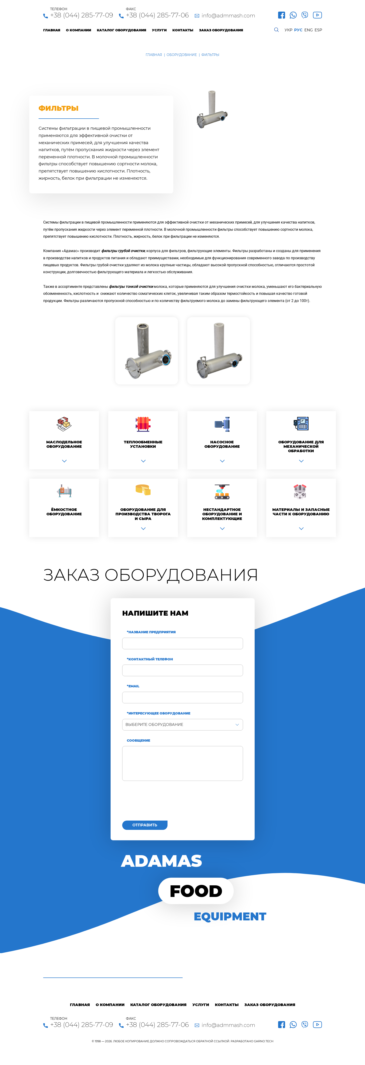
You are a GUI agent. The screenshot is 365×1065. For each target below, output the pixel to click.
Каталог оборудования (121, 30)
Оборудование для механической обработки (301, 446)
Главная (51, 30)
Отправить (144, 825)
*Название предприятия (151, 632)
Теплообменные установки (143, 444)
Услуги (159, 30)
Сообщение (138, 741)
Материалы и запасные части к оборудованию (301, 511)
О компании (78, 30)
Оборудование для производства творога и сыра (143, 514)
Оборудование (182, 55)
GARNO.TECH (263, 1041)
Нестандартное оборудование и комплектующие (222, 514)
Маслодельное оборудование (64, 444)
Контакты (182, 30)
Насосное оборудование (222, 444)
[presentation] (157, 803)
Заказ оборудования (221, 30)
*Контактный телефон (150, 659)
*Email (133, 686)
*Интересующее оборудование (158, 713)
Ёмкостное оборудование (64, 511)
